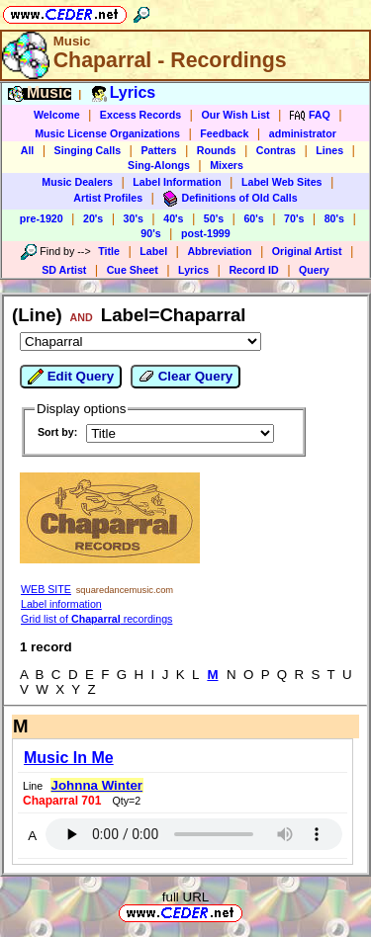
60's (253, 218)
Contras (276, 150)
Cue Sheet (132, 270)
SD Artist (64, 270)
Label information (61, 604)
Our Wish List (235, 115)
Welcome (57, 115)
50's (214, 218)
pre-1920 (41, 218)
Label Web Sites (282, 182)
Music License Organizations (107, 133)
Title (109, 251)
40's (173, 218)
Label (153, 251)
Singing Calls (88, 150)
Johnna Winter (96, 785)
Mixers (226, 165)
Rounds (216, 150)
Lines (329, 150)
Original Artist (307, 251)
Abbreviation (219, 251)
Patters (158, 150)
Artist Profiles (107, 198)
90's (150, 233)
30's (133, 218)
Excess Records (140, 115)
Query (314, 270)
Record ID (253, 270)
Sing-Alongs (159, 165)
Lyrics (193, 270)
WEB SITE (46, 589)
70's (294, 218)
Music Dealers (77, 182)
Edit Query (71, 376)
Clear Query (185, 376)
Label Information (177, 182)
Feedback (224, 133)
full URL (185, 897)
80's (334, 218)
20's (93, 218)
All (28, 150)
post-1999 (206, 233)
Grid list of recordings (96, 619)
